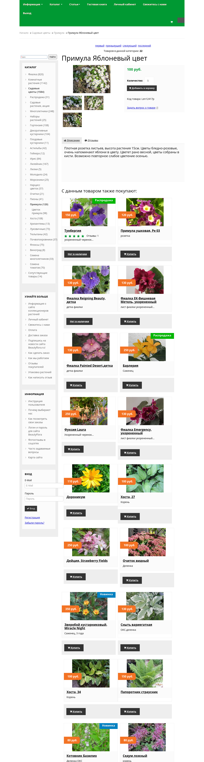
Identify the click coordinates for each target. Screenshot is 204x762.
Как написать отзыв (40, 377)
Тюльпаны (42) (39, 234)
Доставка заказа (38, 335)
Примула (59, 32)
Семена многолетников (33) (42, 257)
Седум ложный (160, 558)
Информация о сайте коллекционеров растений (38, 309)
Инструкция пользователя (36, 402)
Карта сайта (35, 457)
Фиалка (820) (36, 74)
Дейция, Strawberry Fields (122, 427)
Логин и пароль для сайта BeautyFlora (37, 431)
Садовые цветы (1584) (36, 90)
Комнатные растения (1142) (37, 81)
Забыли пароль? (34, 522)
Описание (72, 121)
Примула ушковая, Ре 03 (121, 213)
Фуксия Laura (75, 355)
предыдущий (113, 45)
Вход (31, 508)
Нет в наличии (77, 238)
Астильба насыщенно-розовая (80, 623)
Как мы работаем (38, 358)
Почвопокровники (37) (43, 239)
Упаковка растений (39, 372)
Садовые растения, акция (40, 104)
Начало (23, 32)
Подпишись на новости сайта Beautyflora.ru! (37, 344)
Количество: (135, 80)
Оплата (32, 330)
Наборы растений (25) (38, 118)
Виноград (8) (37, 250)
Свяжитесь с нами (39, 324)
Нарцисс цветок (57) (36, 186)
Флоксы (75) (37, 244)
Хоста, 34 (155, 488)
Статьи (74, 4)
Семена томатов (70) (37, 265)
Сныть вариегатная (122, 488)
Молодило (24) (38, 174)
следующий (130, 45)
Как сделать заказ (38, 352)
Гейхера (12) (37, 153)
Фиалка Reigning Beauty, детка (161, 213)
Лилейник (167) (39, 164)
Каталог (56, 4)
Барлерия (156, 282)
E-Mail (28, 480)
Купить (116, 238)
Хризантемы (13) (40, 223)
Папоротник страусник (74, 560)
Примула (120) (39, 204)
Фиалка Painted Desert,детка (118, 284)
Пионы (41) (36, 199)
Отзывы (91, 121)
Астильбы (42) (38, 148)
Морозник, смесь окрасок (120, 623)
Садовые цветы (41, 32)
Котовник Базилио (121, 558)
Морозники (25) (39, 179)
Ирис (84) (35, 158)
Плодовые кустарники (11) (39, 141)
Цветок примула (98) (39, 211)
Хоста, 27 (71, 425)
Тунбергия (72, 212)
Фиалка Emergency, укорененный (121, 357)
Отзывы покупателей (36, 365)
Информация (33, 4)
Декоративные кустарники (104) (40, 132)
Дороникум (157, 355)
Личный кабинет (38, 319)
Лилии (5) (35, 169)
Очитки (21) (37, 193)
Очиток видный (161, 425)
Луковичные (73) (40, 229)
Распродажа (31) (39, 97)
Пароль (29, 493)
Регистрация (32, 517)
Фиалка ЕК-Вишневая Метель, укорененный (79, 285)
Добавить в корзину (141, 88)
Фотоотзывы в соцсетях (36, 441)
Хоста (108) (36, 218)
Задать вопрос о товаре (141, 107)
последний (144, 45)
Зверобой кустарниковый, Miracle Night (77, 492)
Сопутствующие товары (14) (37, 274)
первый (99, 45)
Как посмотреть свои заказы (37, 420)
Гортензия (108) (39, 125)
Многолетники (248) (42, 111)
